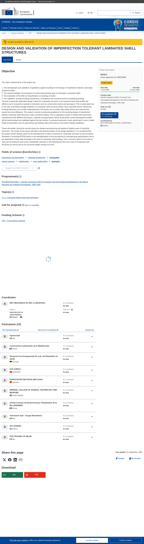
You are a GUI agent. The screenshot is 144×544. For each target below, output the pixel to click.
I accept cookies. (92, 540)
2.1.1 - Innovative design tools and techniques (20, 198)
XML (14, 475)
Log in (79, 13)
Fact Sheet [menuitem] (7, 60)
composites (54, 158)
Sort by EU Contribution (47, 330)
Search (75, 28)
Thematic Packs (15, 28)
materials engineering (36, 158)
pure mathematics (40, 161)
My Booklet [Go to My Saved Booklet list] (135, 458)
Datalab (67, 28)
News (60, 28)
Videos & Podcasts (48, 28)
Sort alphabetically (9, 330)
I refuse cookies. (125, 540)
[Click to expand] (92, 336)
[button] (90, 12)
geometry (56, 161)
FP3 (30, 33)
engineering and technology (13, 158)
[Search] (136, 12)
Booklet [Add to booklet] (120, 458)
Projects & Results (31, 28)
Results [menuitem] (18, 60)
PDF (36, 475)
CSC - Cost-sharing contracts (13, 221)
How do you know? (46, 1)
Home (5, 28)
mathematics (24, 161)
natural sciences (8, 161)
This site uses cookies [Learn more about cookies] (19, 540)
